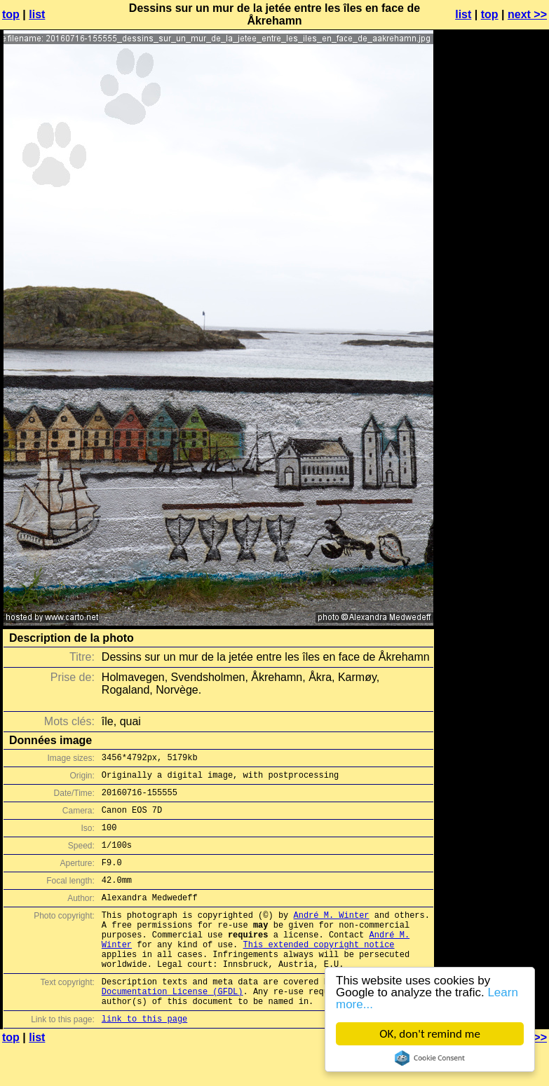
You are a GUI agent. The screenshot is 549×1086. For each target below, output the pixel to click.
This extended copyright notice (318, 971)
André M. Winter (331, 936)
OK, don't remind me (429, 1033)
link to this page (144, 1058)
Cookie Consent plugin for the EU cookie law (430, 1058)
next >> (527, 14)
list (37, 14)
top (11, 14)
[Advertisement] (492, 359)
